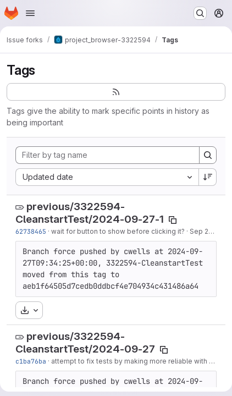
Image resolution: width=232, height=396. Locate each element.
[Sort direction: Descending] (208, 177)
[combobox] (106, 177)
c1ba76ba (30, 361)
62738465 (30, 231)
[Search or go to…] (200, 13)
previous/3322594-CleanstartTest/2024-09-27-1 (89, 213)
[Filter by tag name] (107, 155)
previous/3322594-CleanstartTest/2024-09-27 (85, 342)
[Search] (208, 155)
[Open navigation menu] (30, 13)
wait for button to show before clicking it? (118, 231)
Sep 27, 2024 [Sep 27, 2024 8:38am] (211, 231)
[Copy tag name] (172, 220)
